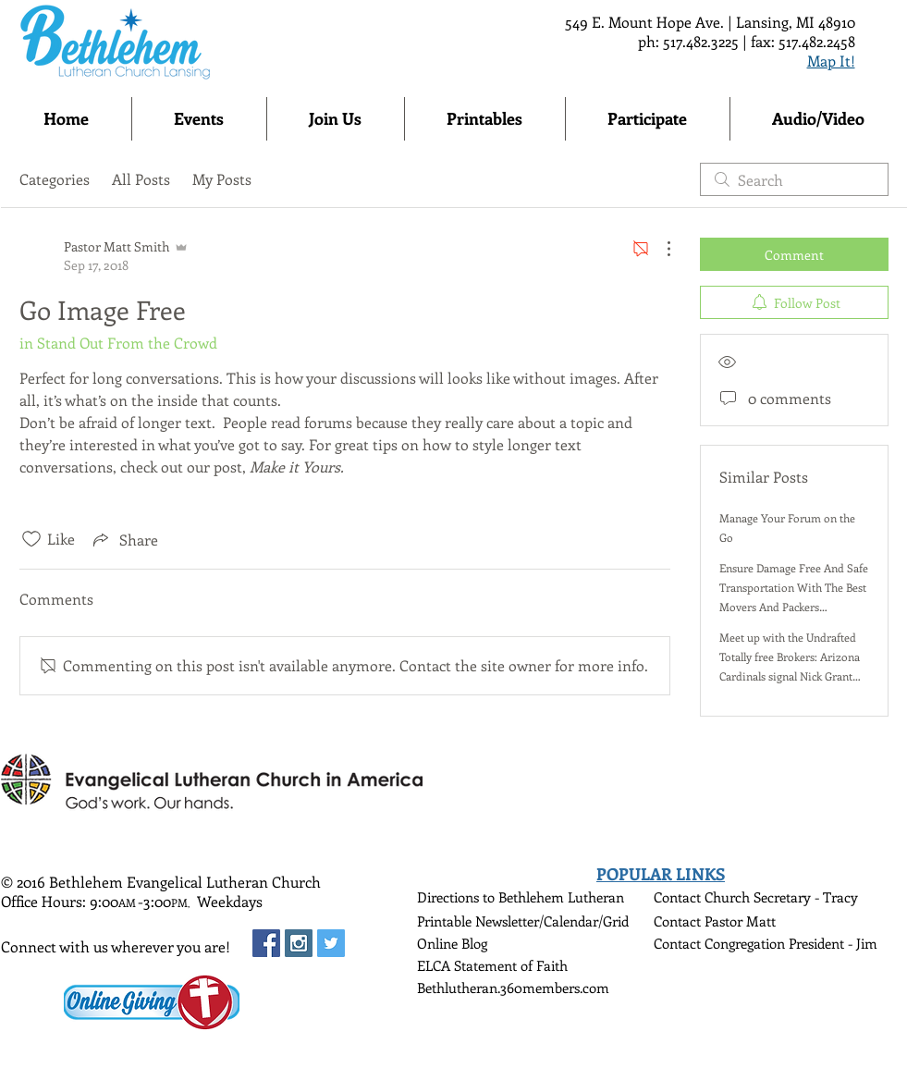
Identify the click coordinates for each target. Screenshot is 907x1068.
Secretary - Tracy (806, 897)
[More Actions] (659, 249)
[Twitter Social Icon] (331, 943)
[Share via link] (124, 539)
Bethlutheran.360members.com (513, 987)
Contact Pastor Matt (715, 921)
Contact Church (704, 897)
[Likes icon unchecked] (31, 539)
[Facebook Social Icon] (266, 943)
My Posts (221, 179)
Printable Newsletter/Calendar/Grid (523, 921)
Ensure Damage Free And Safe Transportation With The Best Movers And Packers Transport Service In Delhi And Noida (793, 606)
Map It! (831, 60)
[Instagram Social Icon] (299, 943)
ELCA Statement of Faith (492, 965)
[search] (794, 179)
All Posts (141, 179)
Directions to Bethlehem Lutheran (520, 897)
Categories (54, 179)
